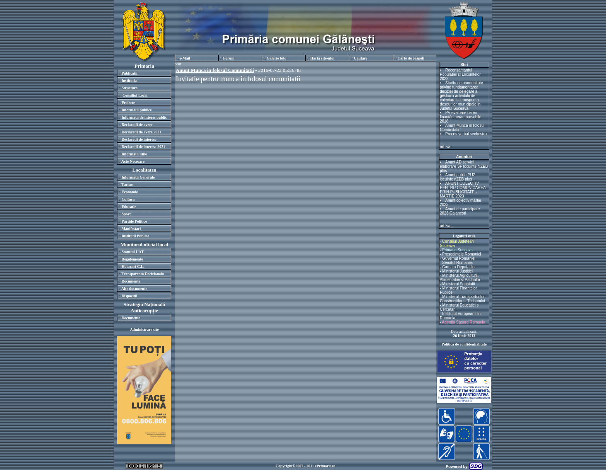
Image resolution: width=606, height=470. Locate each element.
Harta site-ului (322, 58)
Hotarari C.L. (132, 266)
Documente (130, 281)
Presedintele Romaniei (461, 254)
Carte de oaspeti (410, 58)
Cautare (361, 58)
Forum (228, 58)
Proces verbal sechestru (466, 134)
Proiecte (128, 102)
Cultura (127, 199)
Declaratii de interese (138, 139)
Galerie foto (276, 58)
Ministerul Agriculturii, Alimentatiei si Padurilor (460, 277)
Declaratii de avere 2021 (141, 132)
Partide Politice (134, 221)
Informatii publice (136, 110)
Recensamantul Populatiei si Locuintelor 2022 (460, 74)
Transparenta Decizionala (142, 274)
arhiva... (447, 147)
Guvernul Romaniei (458, 258)
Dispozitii (129, 296)
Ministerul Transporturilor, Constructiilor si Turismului (462, 299)
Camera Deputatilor (459, 267)
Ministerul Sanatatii (458, 284)
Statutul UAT (132, 252)
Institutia (128, 80)
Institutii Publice (135, 236)
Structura (129, 88)
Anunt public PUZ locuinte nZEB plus (457, 177)
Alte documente (134, 288)
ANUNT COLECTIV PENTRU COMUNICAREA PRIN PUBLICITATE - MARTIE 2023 (462, 189)
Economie (129, 192)
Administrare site (144, 329)
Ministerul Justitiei (457, 271)
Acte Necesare (133, 161)
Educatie (128, 206)
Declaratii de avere (136, 125)
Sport (126, 214)
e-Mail (184, 58)
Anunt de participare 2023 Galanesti (460, 211)
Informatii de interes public (144, 117)
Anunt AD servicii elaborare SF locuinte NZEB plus (464, 166)
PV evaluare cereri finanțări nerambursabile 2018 (460, 117)
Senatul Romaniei (457, 263)
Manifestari (131, 228)
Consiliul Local (134, 95)
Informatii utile (134, 154)
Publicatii (129, 73)
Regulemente (132, 259)
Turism (127, 184)
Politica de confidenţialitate (464, 344)
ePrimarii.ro (325, 466)
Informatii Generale (138, 177)
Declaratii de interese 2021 (143, 147)
